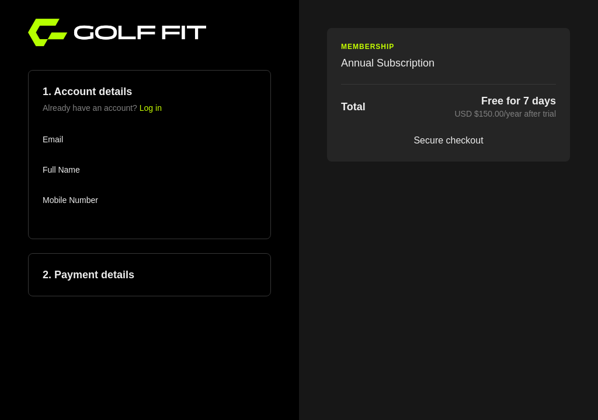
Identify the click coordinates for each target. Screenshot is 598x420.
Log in (151, 108)
